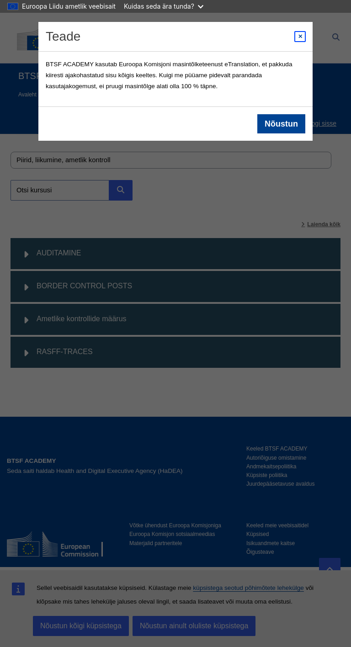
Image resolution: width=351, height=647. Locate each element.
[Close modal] (300, 37)
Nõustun (281, 123)
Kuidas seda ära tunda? (163, 6)
